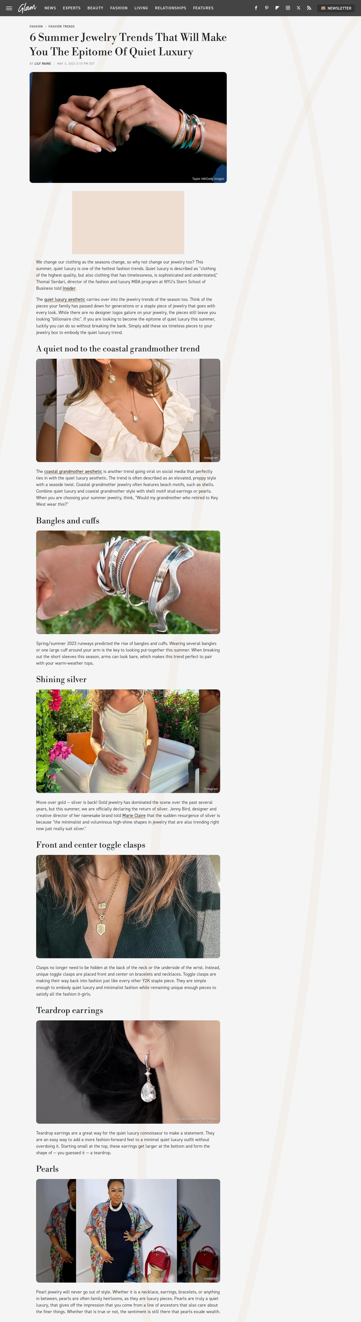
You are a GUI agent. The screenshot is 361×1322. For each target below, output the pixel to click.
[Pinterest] (266, 9)
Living (141, 8)
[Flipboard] (277, 9)
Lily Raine (43, 64)
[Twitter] (298, 9)
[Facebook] (256, 9)
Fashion (119, 8)
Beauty (95, 8)
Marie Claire (134, 815)
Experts (72, 8)
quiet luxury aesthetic (64, 299)
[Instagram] (288, 9)
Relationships (170, 8)
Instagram (211, 458)
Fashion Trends (62, 26)
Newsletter (336, 8)
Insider (69, 288)
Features (203, 8)
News (50, 8)
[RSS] (309, 9)
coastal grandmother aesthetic (73, 471)
